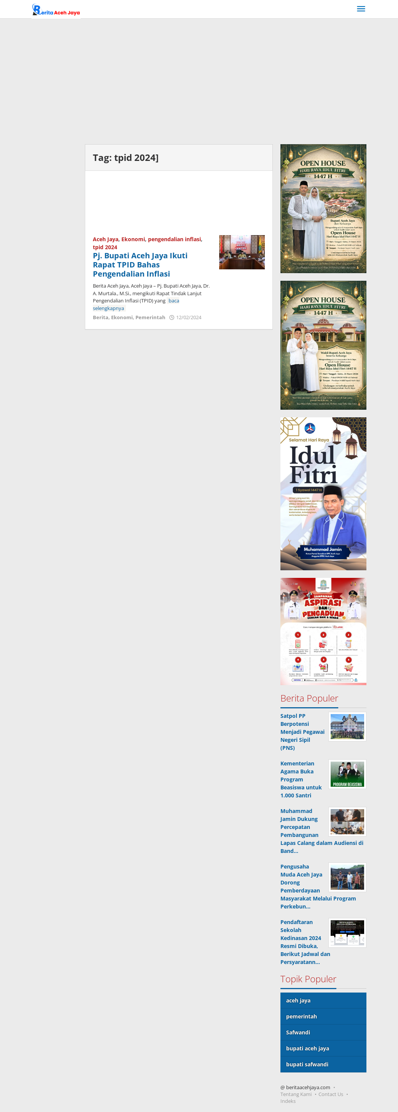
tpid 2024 (105, 247)
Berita (100, 317)
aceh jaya (298, 1000)
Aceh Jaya (105, 239)
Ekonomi (133, 239)
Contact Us (330, 1094)
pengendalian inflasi (174, 239)
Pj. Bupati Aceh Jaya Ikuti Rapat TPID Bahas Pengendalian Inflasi (140, 264)
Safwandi (298, 1032)
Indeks (288, 1101)
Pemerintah (150, 317)
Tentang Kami (296, 1094)
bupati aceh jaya (307, 1048)
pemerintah (301, 1016)
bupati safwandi (307, 1064)
